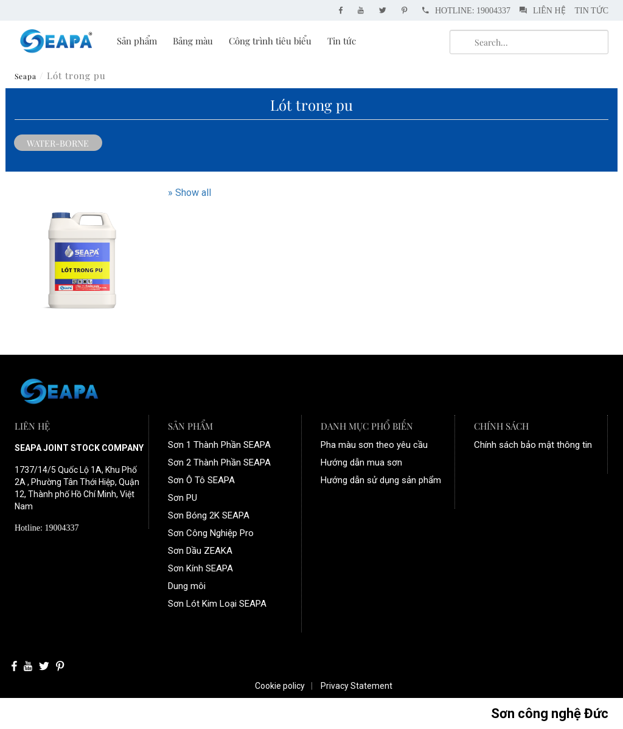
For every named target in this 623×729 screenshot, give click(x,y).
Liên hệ (543, 10)
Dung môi (187, 586)
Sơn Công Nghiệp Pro (211, 533)
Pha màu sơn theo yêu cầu (374, 444)
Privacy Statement (356, 686)
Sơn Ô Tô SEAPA (201, 480)
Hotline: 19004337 (466, 10)
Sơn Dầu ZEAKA (200, 550)
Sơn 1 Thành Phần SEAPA (219, 444)
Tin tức (591, 10)
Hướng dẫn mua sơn (361, 462)
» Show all (189, 192)
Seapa (26, 76)
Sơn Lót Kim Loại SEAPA (217, 603)
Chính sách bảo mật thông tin (533, 444)
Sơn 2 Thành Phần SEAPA (219, 462)
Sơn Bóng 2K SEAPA (208, 515)
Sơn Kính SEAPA (200, 568)
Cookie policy (280, 686)
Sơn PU (182, 497)
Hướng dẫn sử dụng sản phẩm (381, 480)
